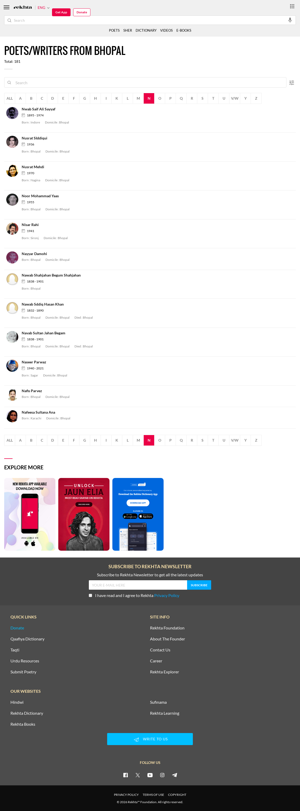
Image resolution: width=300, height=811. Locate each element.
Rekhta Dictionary (26, 713)
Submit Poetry (23, 672)
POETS (114, 30)
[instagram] (162, 775)
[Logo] (23, 8)
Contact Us (160, 650)
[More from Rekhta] (292, 6)
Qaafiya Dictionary (27, 639)
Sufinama (158, 702)
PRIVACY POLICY (126, 795)
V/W (235, 98)
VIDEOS (166, 30)
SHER (127, 30)
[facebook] (125, 775)
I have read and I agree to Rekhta (134, 595)
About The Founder (167, 639)
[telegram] (174, 775)
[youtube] (150, 775)
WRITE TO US (150, 739)
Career (156, 661)
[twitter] (138, 775)
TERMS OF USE (153, 795)
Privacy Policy (166, 595)
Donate (82, 12)
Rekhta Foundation (167, 628)
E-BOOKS (183, 30)
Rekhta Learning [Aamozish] (164, 713)
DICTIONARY (146, 30)
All (10, 98)
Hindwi (17, 702)
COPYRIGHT (177, 795)
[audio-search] (290, 20)
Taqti (14, 650)
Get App (61, 12)
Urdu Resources (24, 661)
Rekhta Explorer (164, 672)
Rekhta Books (22, 724)
